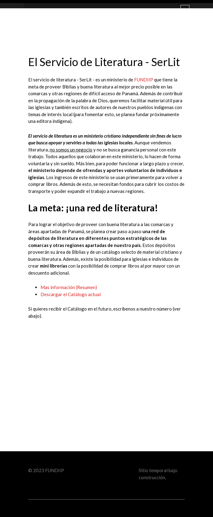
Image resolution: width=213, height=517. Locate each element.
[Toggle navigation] (184, 10)
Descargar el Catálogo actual (71, 294)
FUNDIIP (143, 79)
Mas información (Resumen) (69, 287)
